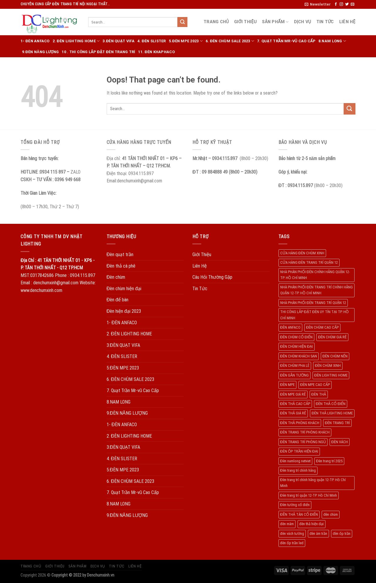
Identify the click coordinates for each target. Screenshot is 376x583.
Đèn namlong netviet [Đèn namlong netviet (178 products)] (295, 461)
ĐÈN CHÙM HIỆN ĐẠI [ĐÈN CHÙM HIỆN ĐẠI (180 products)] (296, 346)
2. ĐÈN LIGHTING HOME (76, 41)
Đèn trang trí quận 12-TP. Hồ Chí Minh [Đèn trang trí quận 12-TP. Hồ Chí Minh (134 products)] (308, 495)
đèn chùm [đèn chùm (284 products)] (330, 514)
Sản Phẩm (275, 22)
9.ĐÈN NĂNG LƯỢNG (40, 52)
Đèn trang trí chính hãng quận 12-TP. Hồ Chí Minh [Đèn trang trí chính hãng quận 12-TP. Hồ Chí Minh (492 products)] (313, 483)
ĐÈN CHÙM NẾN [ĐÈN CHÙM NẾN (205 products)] (335, 356)
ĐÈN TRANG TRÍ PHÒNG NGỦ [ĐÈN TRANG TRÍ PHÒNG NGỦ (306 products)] (303, 442)
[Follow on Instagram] (341, 4)
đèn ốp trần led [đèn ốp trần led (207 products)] (291, 543)
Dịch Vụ (302, 21)
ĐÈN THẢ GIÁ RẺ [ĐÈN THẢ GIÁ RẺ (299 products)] (293, 413)
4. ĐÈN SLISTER (151, 41)
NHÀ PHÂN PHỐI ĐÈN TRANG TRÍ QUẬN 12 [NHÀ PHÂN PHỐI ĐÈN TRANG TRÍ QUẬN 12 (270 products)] (313, 302)
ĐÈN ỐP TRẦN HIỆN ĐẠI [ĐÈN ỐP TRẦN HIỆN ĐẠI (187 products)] (299, 451)
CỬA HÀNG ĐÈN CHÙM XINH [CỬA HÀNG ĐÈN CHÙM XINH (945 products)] (302, 253)
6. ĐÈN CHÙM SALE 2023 (230, 41)
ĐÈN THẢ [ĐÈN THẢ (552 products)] (318, 394)
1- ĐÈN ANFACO (35, 41)
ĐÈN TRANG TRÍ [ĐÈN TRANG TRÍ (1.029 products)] (337, 423)
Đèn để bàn (117, 300)
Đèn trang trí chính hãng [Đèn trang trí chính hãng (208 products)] (298, 470)
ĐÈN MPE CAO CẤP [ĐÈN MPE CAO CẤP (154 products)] (315, 384)
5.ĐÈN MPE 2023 (186, 41)
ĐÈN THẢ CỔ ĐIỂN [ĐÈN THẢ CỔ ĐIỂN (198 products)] (330, 403)
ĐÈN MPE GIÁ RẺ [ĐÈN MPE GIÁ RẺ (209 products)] (293, 394)
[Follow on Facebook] (336, 4)
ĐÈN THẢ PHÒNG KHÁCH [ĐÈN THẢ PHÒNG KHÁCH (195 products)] (299, 423)
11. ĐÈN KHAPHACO (156, 52)
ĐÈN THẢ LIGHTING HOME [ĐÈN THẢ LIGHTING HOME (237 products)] (332, 413)
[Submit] (182, 22)
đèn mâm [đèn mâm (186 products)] (287, 524)
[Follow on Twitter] (347, 4)
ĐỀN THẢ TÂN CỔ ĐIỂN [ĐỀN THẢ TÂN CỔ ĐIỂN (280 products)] (299, 514)
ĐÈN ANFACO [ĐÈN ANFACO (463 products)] (290, 327)
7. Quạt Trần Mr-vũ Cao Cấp (286, 41)
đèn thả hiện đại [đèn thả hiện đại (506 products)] (311, 524)
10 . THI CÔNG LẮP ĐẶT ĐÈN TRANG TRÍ (98, 52)
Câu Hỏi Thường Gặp (212, 277)
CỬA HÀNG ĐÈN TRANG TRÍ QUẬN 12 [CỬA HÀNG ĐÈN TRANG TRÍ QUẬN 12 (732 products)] (309, 262)
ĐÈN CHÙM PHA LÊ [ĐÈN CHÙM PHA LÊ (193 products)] (294, 365)
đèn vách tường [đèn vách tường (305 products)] (292, 533)
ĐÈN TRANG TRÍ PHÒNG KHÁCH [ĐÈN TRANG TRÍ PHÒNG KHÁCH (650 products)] (305, 432)
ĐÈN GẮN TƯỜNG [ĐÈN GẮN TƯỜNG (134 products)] (294, 375)
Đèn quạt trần (120, 254)
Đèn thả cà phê (121, 266)
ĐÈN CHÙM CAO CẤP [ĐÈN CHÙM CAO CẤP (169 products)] (322, 327)
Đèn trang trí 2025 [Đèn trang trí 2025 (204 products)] (329, 461)
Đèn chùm (116, 277)
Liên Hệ (347, 21)
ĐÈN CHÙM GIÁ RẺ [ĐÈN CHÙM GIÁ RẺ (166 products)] (332, 337)
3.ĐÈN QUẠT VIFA (118, 41)
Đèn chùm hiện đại (124, 288)
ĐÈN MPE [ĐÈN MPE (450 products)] (287, 384)
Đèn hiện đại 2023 (124, 311)
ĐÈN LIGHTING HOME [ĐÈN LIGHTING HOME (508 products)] (331, 375)
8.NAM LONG (332, 41)
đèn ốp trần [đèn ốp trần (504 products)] (341, 533)
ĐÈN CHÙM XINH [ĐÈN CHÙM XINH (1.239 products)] (328, 365)
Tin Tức (325, 21)
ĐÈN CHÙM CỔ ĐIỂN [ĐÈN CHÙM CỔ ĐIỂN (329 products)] (296, 337)
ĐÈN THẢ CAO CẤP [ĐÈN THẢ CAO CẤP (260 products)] (295, 403)
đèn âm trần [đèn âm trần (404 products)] (318, 533)
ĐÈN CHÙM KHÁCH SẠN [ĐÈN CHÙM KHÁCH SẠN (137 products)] (298, 356)
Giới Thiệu (245, 21)
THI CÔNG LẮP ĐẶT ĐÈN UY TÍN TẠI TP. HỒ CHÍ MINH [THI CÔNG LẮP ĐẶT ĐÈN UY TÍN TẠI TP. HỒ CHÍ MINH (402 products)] (314, 315)
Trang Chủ (216, 21)
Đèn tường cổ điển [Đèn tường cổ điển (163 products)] (295, 505)
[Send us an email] (352, 4)
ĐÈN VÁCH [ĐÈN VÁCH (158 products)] (339, 442)
